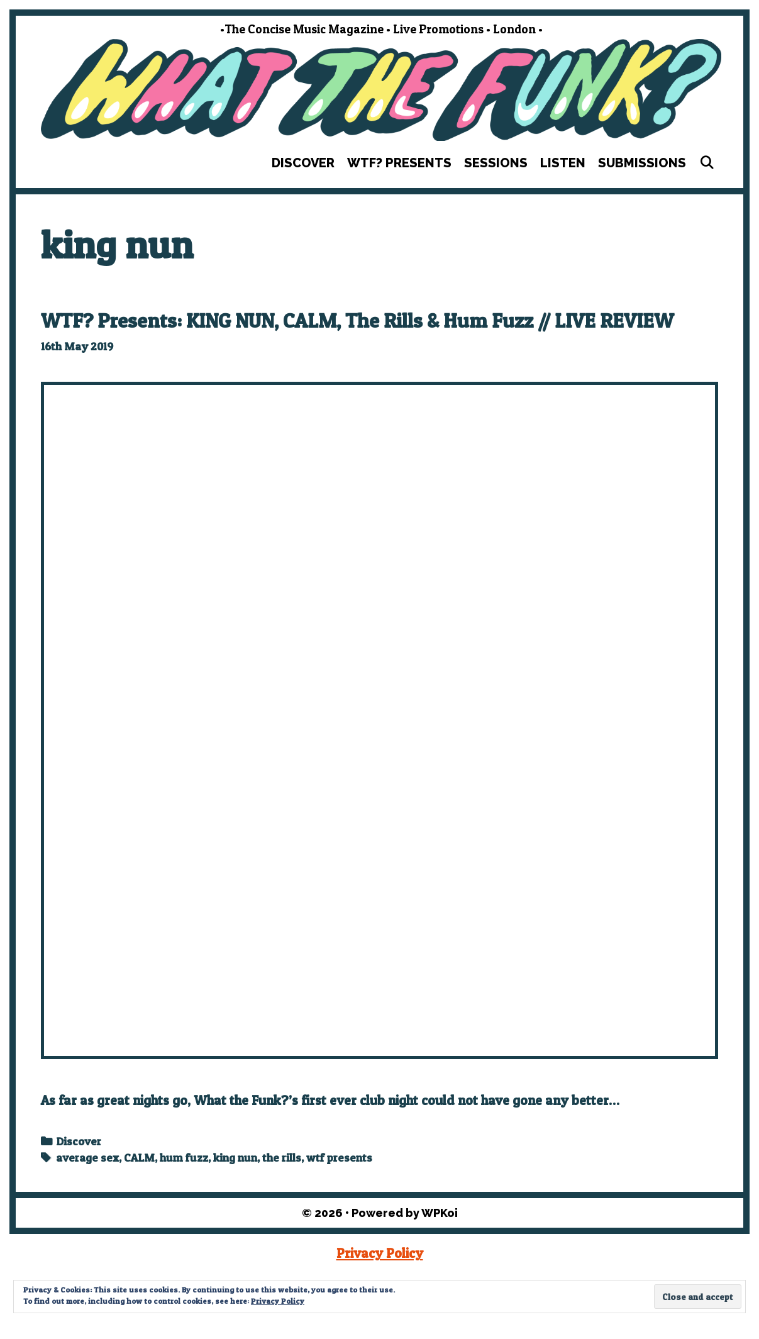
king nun (235, 1157)
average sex (87, 1157)
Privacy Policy (379, 1253)
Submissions (642, 162)
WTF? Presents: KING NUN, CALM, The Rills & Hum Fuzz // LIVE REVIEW (357, 320)
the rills (281, 1157)
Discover (303, 162)
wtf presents (339, 1157)
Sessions (496, 162)
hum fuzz (184, 1157)
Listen (562, 162)
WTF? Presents (399, 162)
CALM (139, 1157)
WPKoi (439, 1213)
